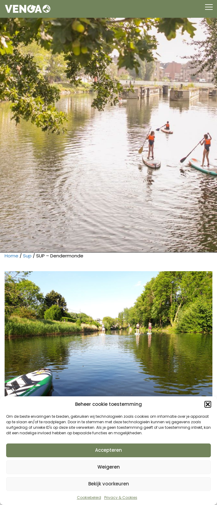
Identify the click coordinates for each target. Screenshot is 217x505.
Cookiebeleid (89, 497)
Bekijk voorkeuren (108, 484)
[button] (208, 404)
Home (11, 255)
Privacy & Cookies (120, 497)
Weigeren (108, 467)
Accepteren (108, 450)
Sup (27, 255)
